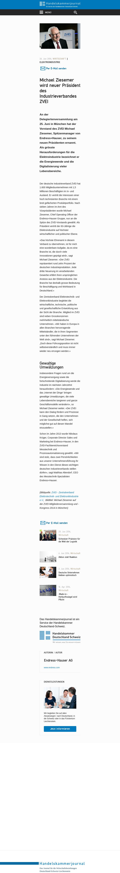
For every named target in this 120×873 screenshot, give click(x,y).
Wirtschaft (60, 58)
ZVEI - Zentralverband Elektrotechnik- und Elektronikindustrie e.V (59, 496)
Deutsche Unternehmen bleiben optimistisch (69, 574)
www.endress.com (52, 667)
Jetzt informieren (60, 728)
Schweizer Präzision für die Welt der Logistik (69, 540)
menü (45, 12)
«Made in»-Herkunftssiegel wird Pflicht (68, 597)
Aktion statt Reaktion (68, 557)
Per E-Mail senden (56, 68)
